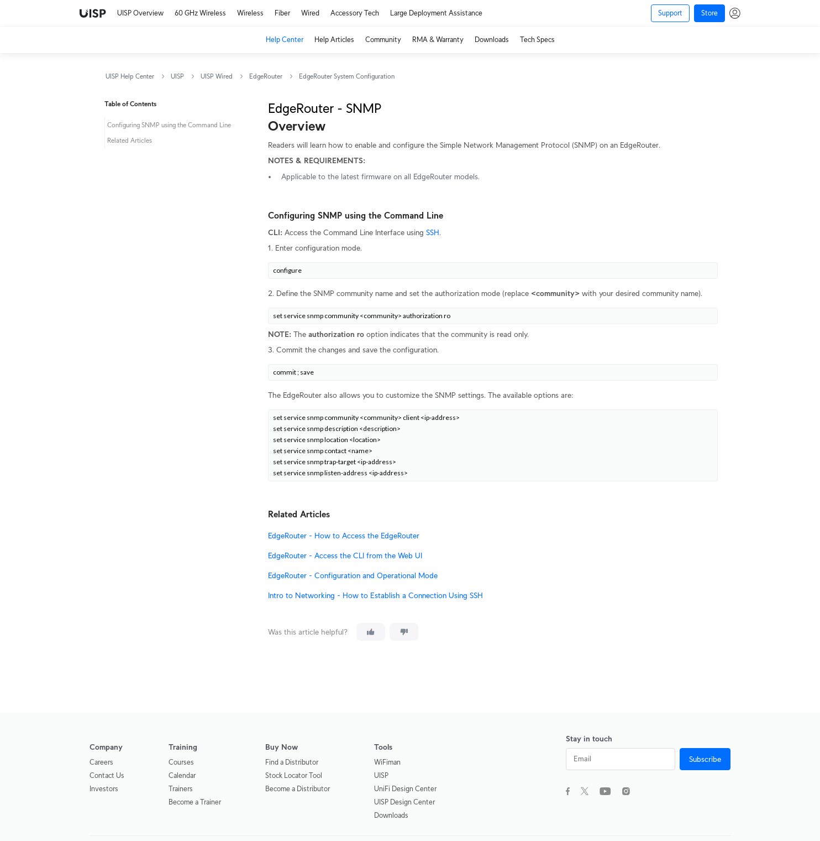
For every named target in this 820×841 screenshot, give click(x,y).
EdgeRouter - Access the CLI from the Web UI (345, 555)
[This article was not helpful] (404, 632)
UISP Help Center (130, 76)
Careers (101, 762)
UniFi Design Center (405, 789)
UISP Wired (217, 76)
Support (670, 13)
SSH (432, 232)
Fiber (282, 13)
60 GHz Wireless (200, 13)
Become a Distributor (297, 789)
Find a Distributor (291, 762)
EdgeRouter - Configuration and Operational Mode (353, 575)
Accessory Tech (354, 13)
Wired (310, 13)
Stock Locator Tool (293, 775)
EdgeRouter (265, 76)
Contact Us (107, 775)
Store (709, 13)
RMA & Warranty (438, 39)
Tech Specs (537, 39)
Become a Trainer (195, 802)
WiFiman (387, 762)
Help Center (284, 39)
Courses (181, 762)
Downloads (492, 39)
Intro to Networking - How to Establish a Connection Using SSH (375, 595)
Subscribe (705, 759)
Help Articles (334, 39)
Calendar (182, 775)
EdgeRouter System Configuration (347, 76)
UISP (177, 76)
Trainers (181, 789)
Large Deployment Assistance (436, 13)
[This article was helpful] (370, 632)
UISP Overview (140, 13)
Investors (104, 789)
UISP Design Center (404, 802)
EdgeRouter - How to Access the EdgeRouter (343, 535)
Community (383, 39)
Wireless (250, 13)
